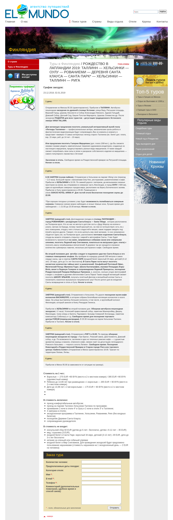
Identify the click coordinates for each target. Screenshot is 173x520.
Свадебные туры (144, 128)
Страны (96, 21)
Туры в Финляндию (18, 67)
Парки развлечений (145, 149)
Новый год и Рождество (147, 139)
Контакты (162, 21)
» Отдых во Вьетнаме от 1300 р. (150, 101)
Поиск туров (79, 21)
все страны (124, 64)
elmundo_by (148, 64)
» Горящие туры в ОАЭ (146, 110)
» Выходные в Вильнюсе (147, 114)
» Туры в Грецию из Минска (148, 97)
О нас (24, 21)
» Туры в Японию (143, 106)
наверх (50, 516)
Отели (132, 21)
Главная (10, 21)
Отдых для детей (144, 154)
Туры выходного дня (145, 144)
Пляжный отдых (143, 133)
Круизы (146, 21)
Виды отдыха (115, 21)
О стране (12, 61)
